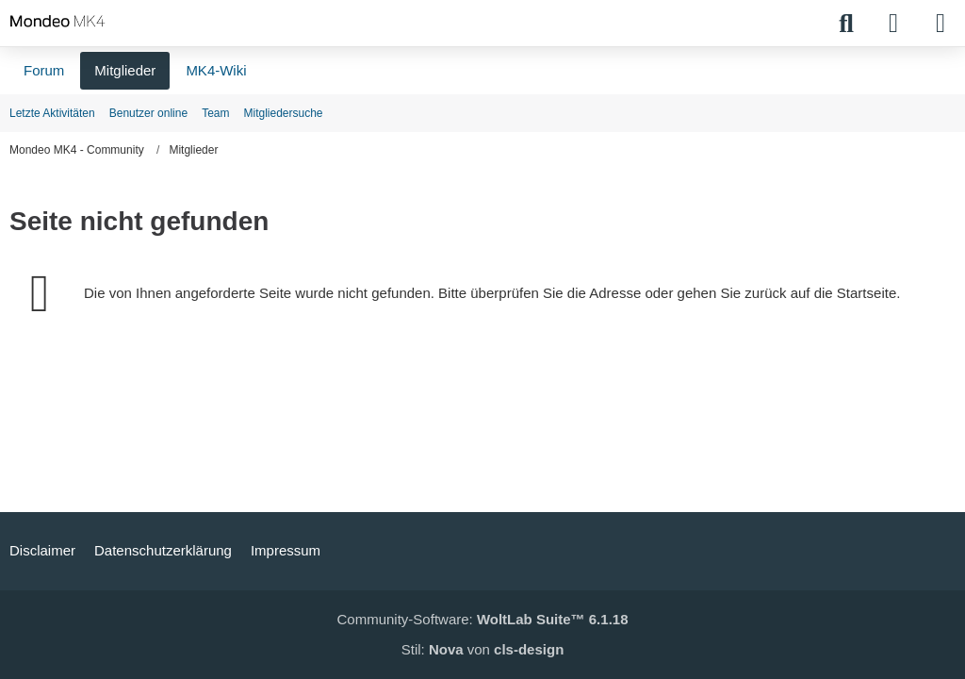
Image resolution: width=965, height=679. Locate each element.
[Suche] (846, 23)
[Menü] (940, 23)
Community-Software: (483, 619)
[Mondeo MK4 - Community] (57, 21)
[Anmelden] (893, 23)
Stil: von (482, 649)
